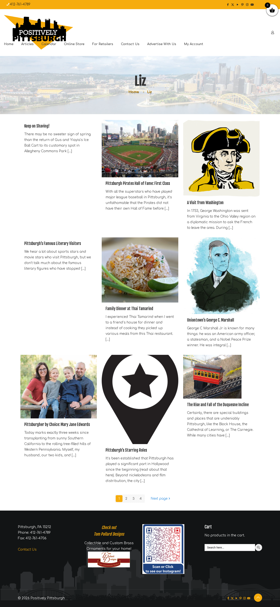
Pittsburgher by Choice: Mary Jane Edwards (57, 424)
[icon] (252, 4)
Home (133, 92)
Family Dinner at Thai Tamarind (129, 308)
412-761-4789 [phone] (20, 4)
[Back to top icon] (258, 598)
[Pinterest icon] (242, 4)
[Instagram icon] (247, 4)
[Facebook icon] (227, 4)
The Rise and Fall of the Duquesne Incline (218, 404)
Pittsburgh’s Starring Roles (126, 450)
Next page (161, 498)
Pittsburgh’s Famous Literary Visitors (52, 243)
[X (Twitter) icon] (232, 4)
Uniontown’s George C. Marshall (210, 320)
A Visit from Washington (205, 202)
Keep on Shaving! (37, 126)
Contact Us (27, 549)
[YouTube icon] (237, 4)
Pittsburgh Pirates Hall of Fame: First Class (138, 183)
